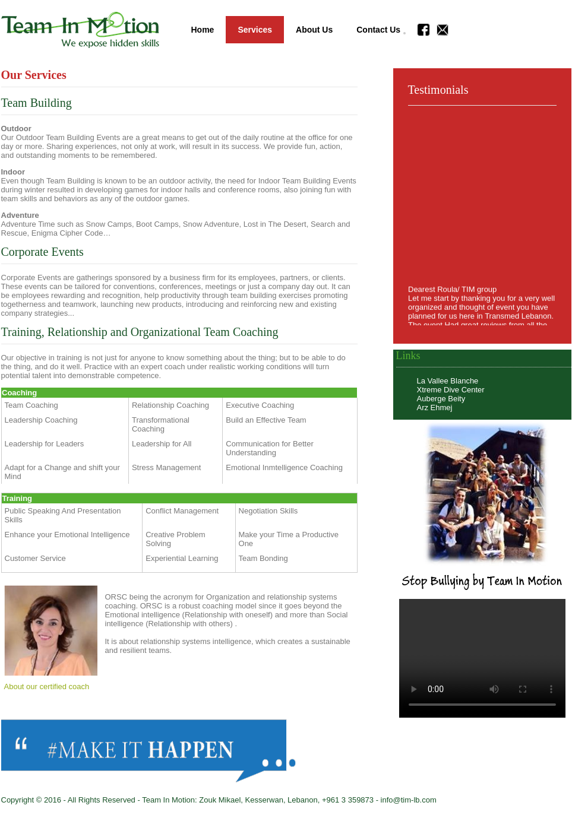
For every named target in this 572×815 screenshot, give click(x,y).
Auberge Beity (441, 398)
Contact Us (378, 29)
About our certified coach (47, 686)
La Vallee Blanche (448, 380)
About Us (314, 29)
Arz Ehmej (435, 407)
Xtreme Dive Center (451, 389)
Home (202, 29)
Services (255, 29)
